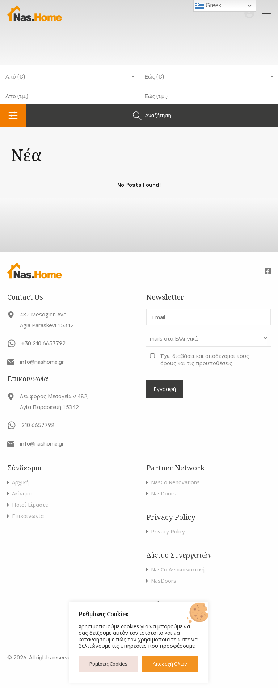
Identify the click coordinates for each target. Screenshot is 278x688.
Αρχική (20, 482)
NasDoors (163, 493)
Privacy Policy (168, 531)
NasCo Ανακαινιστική (178, 569)
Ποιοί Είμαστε (30, 504)
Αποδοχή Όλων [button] (170, 663)
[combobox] (69, 76)
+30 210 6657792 (43, 343)
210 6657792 (37, 425)
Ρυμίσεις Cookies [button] (108, 663)
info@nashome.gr (42, 362)
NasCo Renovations (175, 482)
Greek (208, 5)
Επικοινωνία (28, 516)
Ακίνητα (22, 493)
